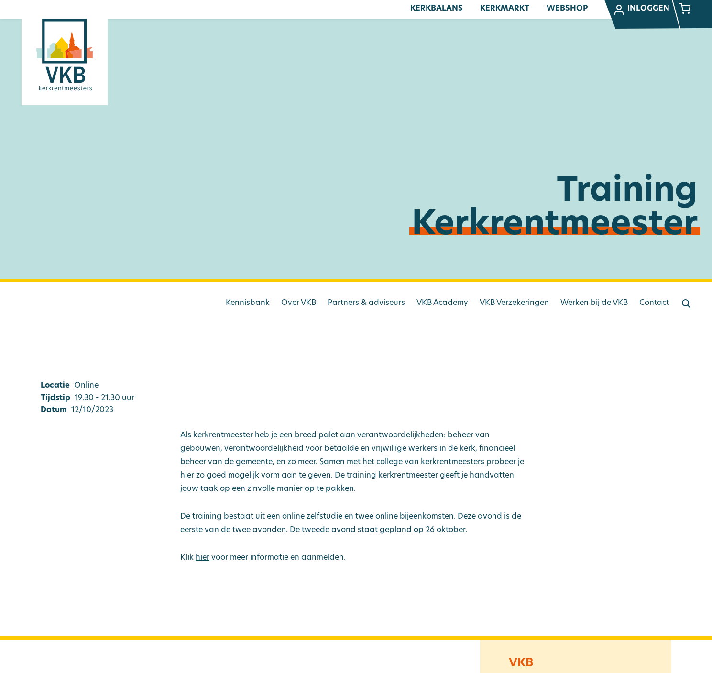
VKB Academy (442, 303)
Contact (654, 303)
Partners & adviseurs (366, 303)
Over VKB (298, 303)
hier (202, 558)
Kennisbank (248, 303)
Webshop (567, 8)
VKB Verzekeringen (514, 303)
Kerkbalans (436, 8)
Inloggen (641, 10)
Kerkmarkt (504, 8)
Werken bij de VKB (594, 303)
